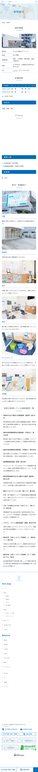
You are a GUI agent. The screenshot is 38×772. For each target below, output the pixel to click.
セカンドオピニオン (10, 671)
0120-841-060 (17, 71)
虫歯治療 (7, 644)
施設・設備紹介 (11, 609)
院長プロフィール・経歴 (13, 617)
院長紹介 (7, 614)
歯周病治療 (7, 649)
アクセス (8, 606)
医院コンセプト (9, 624)
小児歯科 (7, 657)
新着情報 (7, 686)
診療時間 (8, 603)
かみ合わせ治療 (9, 662)
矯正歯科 (7, 666)
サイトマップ (8, 691)
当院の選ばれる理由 (10, 629)
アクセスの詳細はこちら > (9, 731)
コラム (6, 682)
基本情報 (8, 600)
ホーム (6, 592)
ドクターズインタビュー (13, 620)
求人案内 (7, 633)
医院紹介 (7, 597)
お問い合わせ (8, 677)
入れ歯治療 (7, 653)
